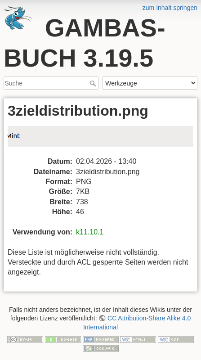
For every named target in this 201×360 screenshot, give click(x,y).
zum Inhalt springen (170, 7)
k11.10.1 (89, 232)
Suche (93, 83)
